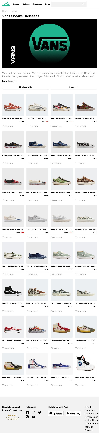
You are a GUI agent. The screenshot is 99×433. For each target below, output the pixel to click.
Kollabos (26, 4)
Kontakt (89, 427)
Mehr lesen (10, 81)
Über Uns (91, 420)
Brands (88, 407)
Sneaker (16, 4)
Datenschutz (91, 423)
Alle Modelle (25, 87)
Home (5, 11)
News (47, 4)
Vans (14, 11)
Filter (74, 87)
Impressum (92, 417)
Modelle (89, 410)
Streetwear (37, 4)
